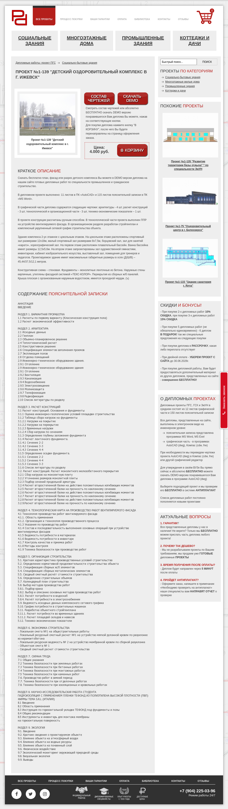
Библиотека (150, 781)
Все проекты (27, 781)
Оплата (124, 781)
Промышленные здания (143, 40)
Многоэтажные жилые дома (182, 81)
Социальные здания (34, 40)
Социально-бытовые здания (79, 62)
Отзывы (203, 781)
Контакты (178, 781)
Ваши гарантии (96, 781)
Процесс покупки (60, 781)
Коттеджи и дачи (194, 40)
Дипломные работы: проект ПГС (36, 62)
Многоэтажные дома (86, 40)
